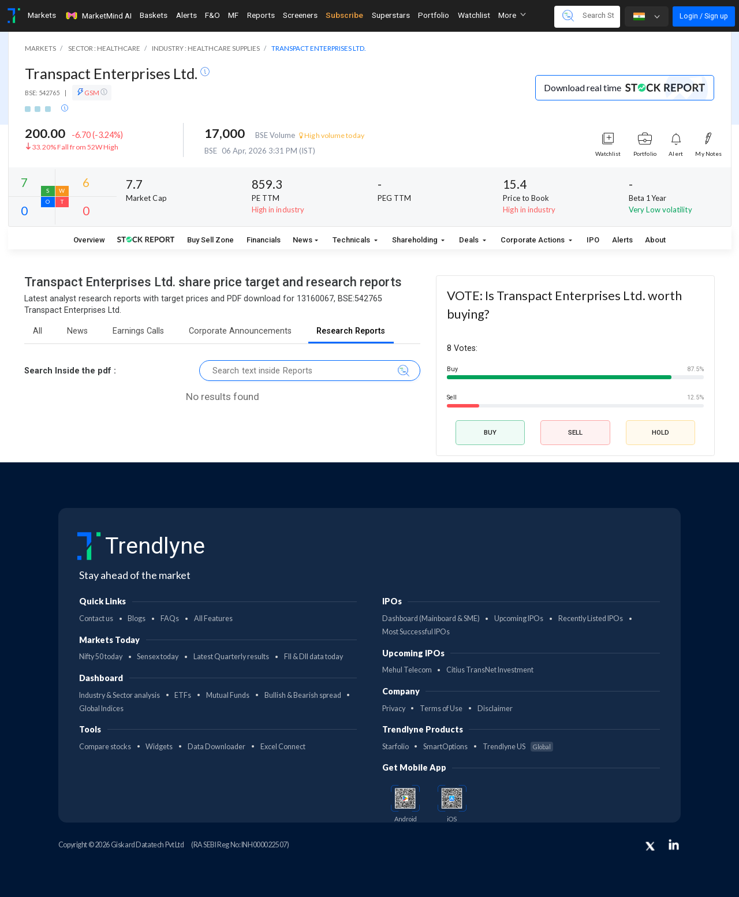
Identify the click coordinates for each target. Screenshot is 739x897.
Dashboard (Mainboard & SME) (431, 618)
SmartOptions (445, 746)
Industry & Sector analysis (119, 695)
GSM (91, 92)
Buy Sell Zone (210, 240)
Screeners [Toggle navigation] (300, 15)
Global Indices (101, 708)
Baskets (153, 15)
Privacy (393, 708)
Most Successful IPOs (416, 631)
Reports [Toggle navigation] (261, 15)
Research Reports (350, 331)
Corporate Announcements (240, 331)
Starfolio (395, 746)
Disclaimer (495, 708)
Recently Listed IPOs (590, 618)
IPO (593, 240)
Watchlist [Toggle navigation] (474, 15)
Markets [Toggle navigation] (42, 15)
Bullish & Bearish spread (302, 695)
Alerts (622, 240)
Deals (469, 240)
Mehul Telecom (407, 670)
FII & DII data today (313, 656)
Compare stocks (105, 746)
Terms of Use (441, 708)
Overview (89, 240)
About (655, 240)
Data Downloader (216, 746)
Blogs (136, 618)
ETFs (182, 695)
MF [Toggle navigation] (233, 15)
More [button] (512, 15)
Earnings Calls (138, 331)
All (37, 331)
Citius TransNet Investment (489, 670)
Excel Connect (282, 746)
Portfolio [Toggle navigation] (433, 15)
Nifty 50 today (100, 656)
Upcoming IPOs (518, 618)
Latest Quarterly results (231, 656)
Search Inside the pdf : (70, 371)
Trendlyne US (518, 746)
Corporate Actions (533, 240)
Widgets (159, 746)
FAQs (170, 618)
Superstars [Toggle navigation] (391, 15)
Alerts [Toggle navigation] (186, 15)
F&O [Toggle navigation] (212, 15)
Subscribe (344, 15)
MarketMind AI (98, 16)
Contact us (96, 618)
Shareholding (415, 240)
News (302, 240)
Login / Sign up (704, 16)
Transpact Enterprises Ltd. (112, 73)
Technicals (352, 240)
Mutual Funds (227, 695)
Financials (264, 240)
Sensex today (157, 656)
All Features (213, 618)
